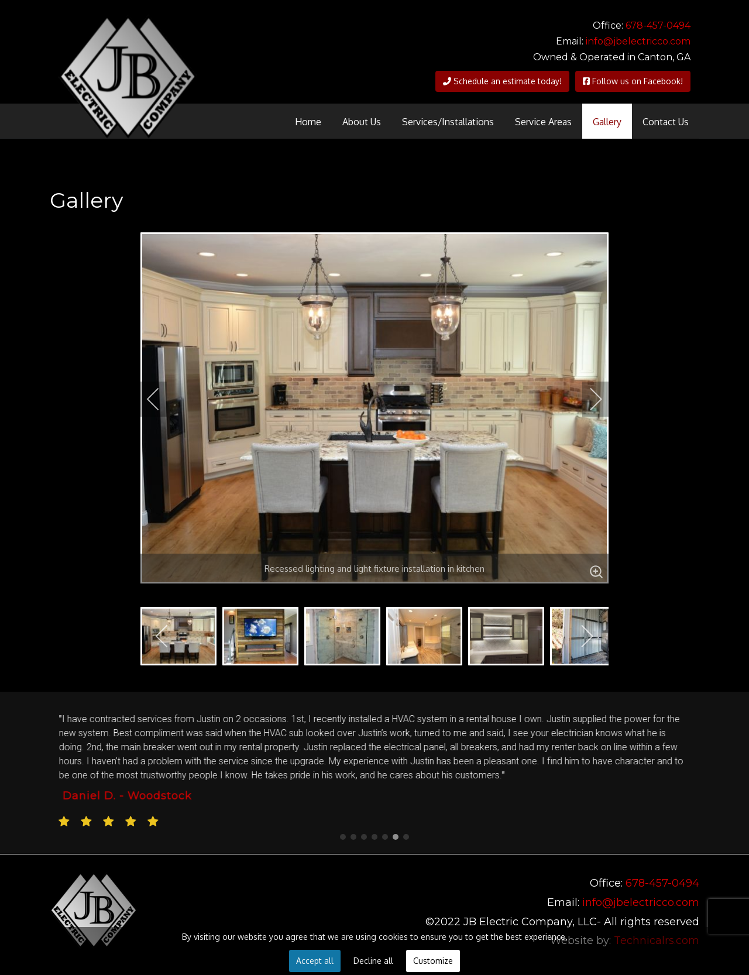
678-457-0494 (658, 25)
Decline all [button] (373, 961)
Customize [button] (433, 961)
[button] (343, 837)
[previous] (160, 399)
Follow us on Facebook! (633, 81)
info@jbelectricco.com (638, 41)
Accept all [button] (315, 961)
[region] (374, 773)
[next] (588, 399)
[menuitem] (308, 121)
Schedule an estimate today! (502, 81)
